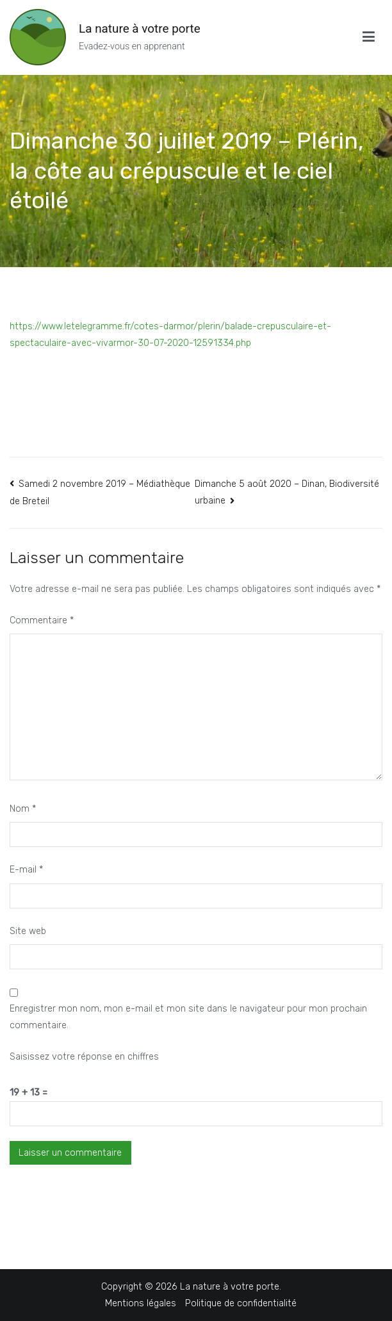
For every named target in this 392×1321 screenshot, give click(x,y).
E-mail (26, 869)
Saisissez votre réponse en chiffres (84, 1056)
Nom (23, 808)
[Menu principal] (369, 37)
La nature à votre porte (139, 28)
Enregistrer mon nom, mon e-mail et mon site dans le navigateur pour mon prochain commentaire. (188, 1017)
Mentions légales (140, 1303)
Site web (28, 931)
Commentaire (42, 620)
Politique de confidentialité (241, 1303)
